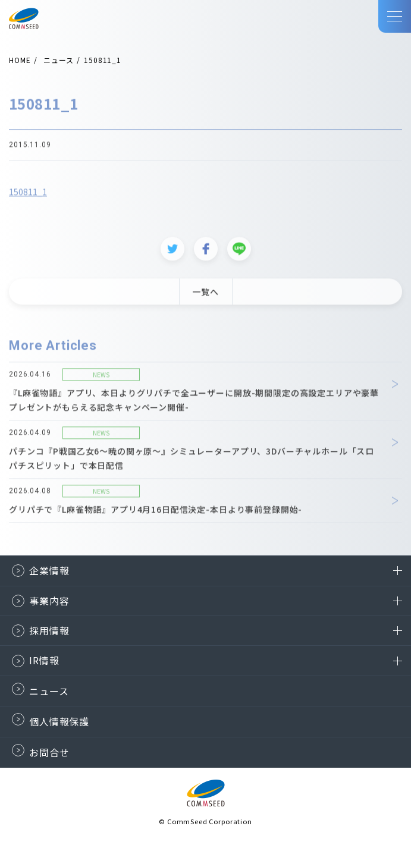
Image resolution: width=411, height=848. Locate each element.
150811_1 (28, 196)
